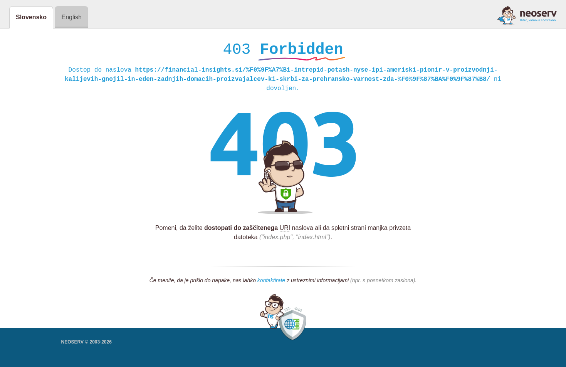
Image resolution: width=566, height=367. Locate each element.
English (71, 17)
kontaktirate (271, 282)
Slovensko (31, 17)
